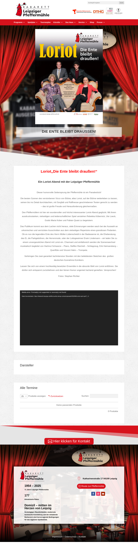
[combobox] (23, 396)
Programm (18, 22)
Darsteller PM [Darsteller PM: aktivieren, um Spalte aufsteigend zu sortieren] (64, 402)
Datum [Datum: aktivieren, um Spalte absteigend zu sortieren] (47, 402)
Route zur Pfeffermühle (92, 489)
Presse (99, 22)
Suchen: (99, 396)
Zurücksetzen (57, 396)
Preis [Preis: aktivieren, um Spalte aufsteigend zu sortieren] (94, 402)
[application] (69, 317)
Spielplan (31, 22)
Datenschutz (71, 540)
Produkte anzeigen (33, 396)
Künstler (56, 22)
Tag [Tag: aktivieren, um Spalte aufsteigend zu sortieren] (35, 402)
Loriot (46, 171)
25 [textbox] (22, 396)
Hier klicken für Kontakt (71, 444)
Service (81, 22)
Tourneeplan (45, 22)
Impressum (57, 540)
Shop (92, 22)
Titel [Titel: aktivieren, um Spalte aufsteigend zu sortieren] (83, 402)
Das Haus (69, 22)
